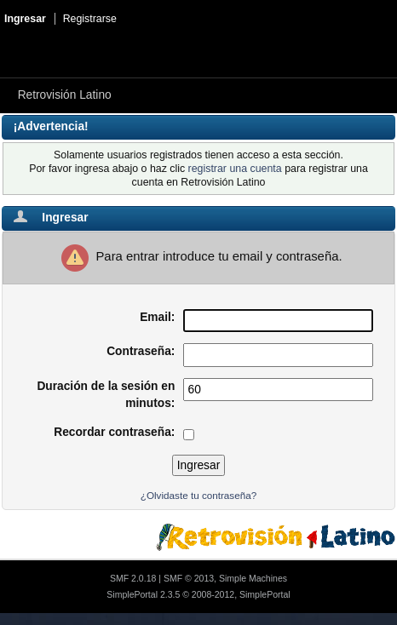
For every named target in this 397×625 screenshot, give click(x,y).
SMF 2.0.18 (133, 578)
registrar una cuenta (235, 169)
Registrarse (90, 19)
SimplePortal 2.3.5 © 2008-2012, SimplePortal (198, 594)
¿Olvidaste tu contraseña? (198, 495)
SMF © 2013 (189, 578)
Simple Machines (253, 578)
